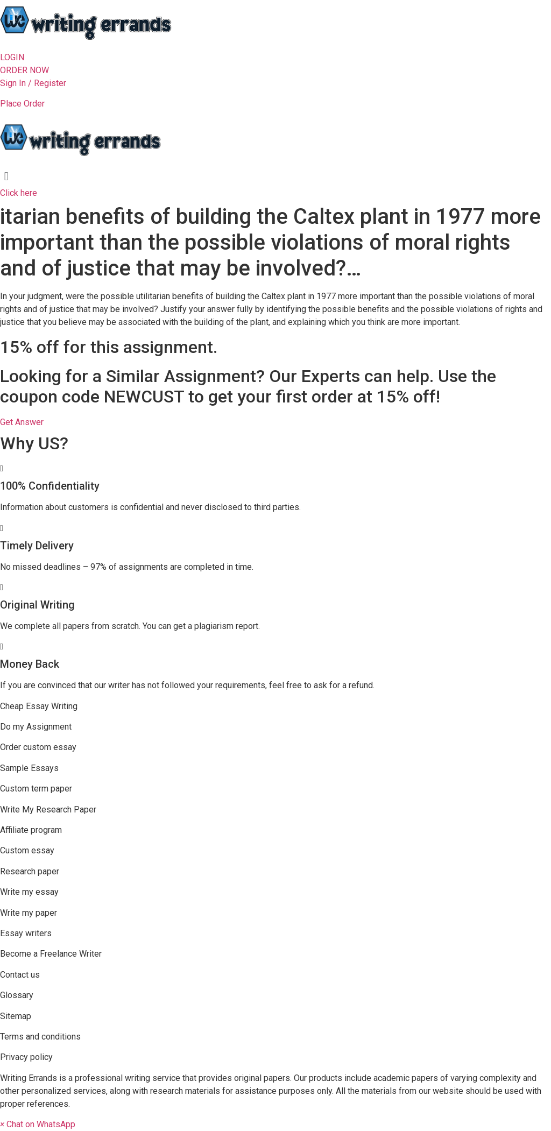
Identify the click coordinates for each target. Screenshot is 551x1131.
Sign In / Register (33, 83)
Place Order (22, 103)
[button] (12, 57)
